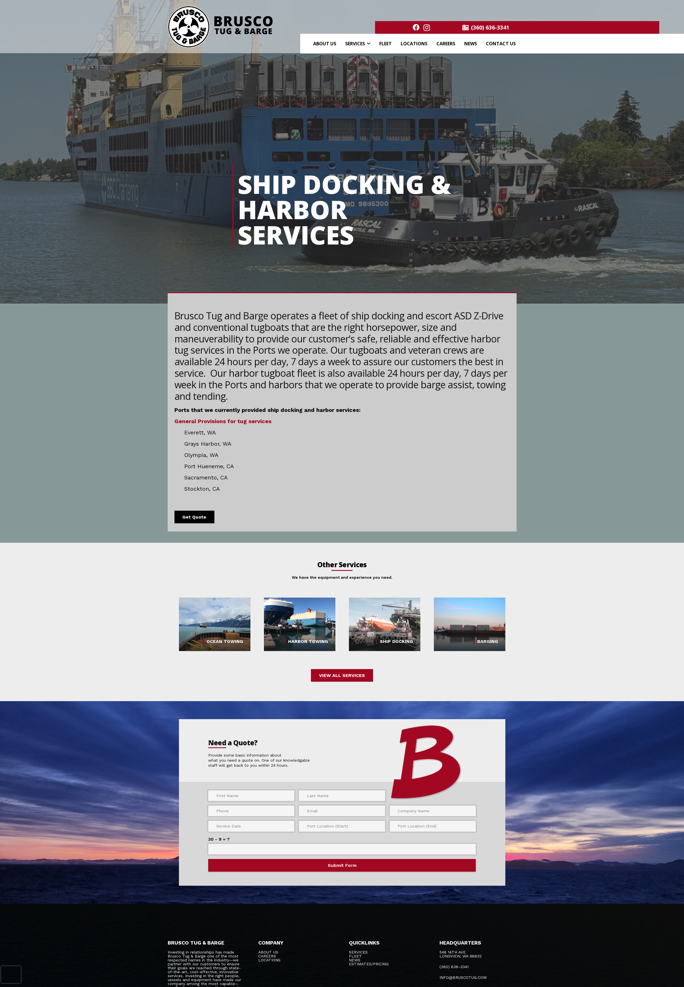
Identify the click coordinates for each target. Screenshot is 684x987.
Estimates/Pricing (369, 964)
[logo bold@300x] (221, 27)
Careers (267, 956)
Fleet (355, 956)
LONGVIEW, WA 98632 (460, 956)
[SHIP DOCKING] (384, 624)
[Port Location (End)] (433, 826)
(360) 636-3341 (453, 966)
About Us (268, 952)
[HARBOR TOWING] (299, 624)
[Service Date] (251, 826)
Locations (269, 960)
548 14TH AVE (452, 952)
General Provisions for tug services (223, 421)
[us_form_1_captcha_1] (342, 849)
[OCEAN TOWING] (214, 624)
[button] (368, 44)
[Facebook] (416, 27)
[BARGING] (469, 624)
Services (358, 952)
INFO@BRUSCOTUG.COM (462, 977)
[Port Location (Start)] (342, 826)
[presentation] (11, 974)
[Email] (342, 811)
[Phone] (251, 811)
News (354, 960)
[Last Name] (342, 795)
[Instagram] (426, 27)
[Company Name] (433, 811)
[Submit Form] (342, 865)
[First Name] (251, 795)
